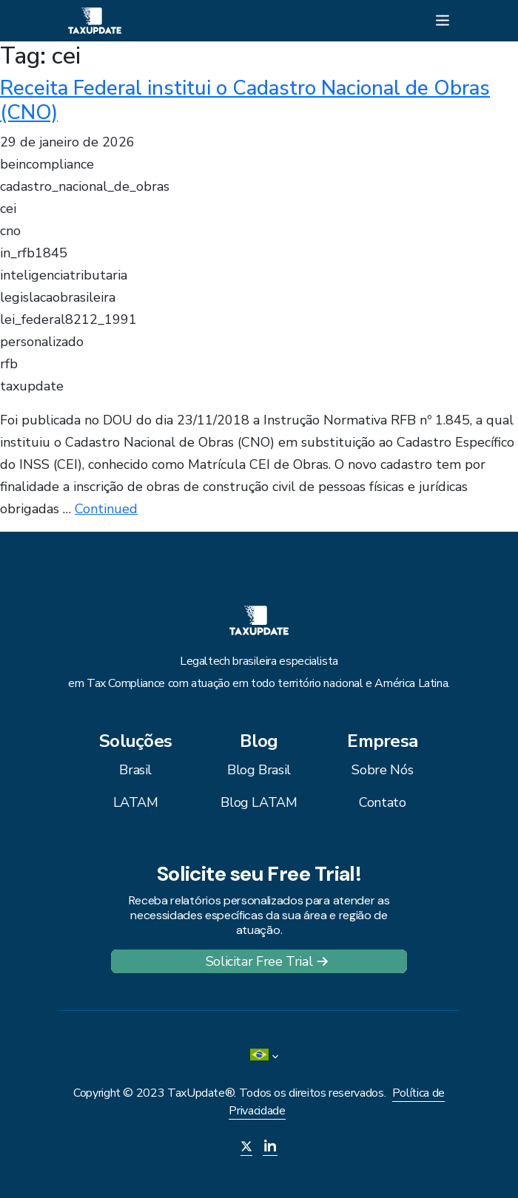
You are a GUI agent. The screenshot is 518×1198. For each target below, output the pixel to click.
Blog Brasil (259, 770)
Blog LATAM (259, 802)
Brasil (135, 770)
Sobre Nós (382, 770)
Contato (382, 802)
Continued (106, 509)
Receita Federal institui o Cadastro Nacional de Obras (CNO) (245, 100)
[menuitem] (259, 1057)
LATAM (135, 802)
